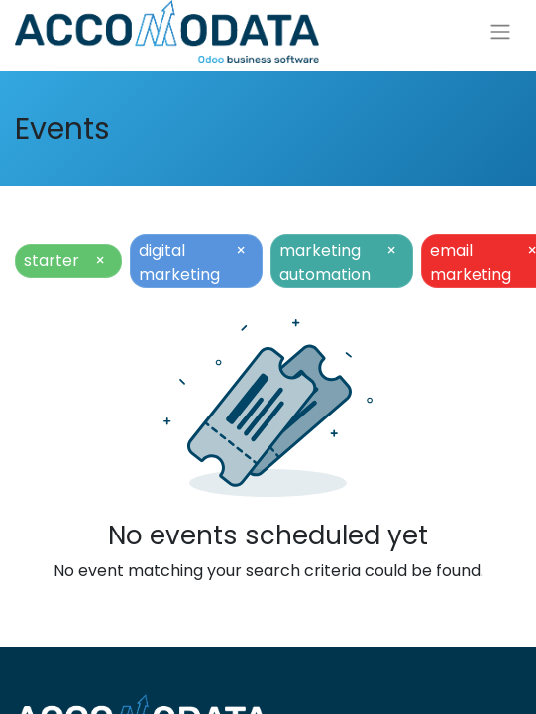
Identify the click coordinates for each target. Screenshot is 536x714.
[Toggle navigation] (500, 32)
